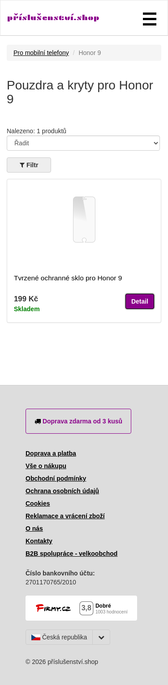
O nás (34, 528)
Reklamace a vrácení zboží (65, 516)
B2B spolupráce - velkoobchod (71, 553)
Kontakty (39, 541)
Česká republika (59, 637)
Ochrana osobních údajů (62, 491)
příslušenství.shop (53, 17)
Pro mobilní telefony (41, 52)
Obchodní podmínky (56, 478)
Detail (139, 301)
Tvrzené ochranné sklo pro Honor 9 (68, 278)
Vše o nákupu (46, 465)
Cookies (38, 503)
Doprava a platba (51, 453)
